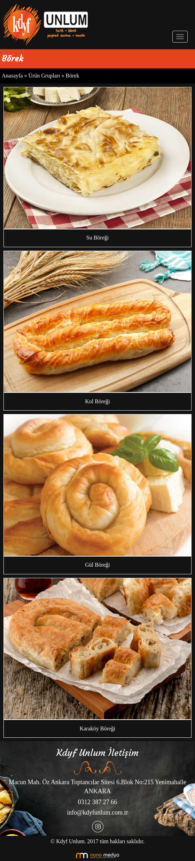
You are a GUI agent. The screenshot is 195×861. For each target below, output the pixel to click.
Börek (72, 76)
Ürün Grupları (44, 76)
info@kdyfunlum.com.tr (97, 812)
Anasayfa (12, 76)
